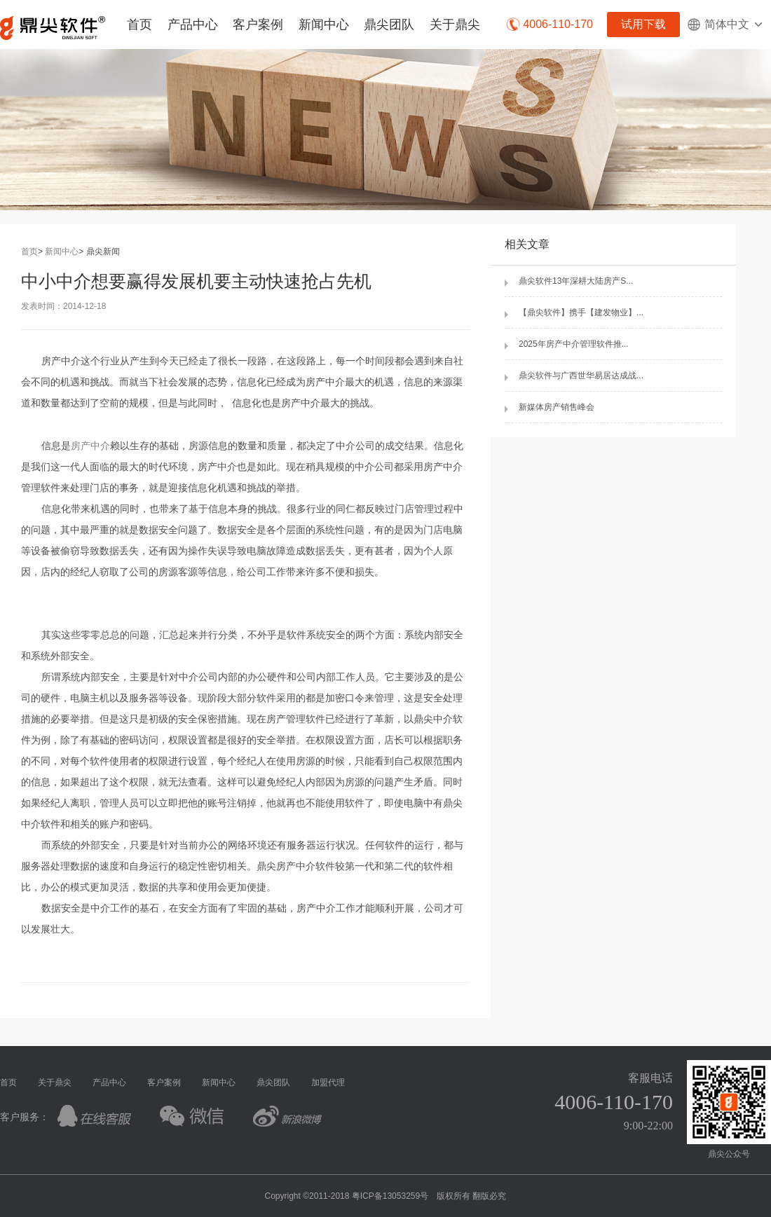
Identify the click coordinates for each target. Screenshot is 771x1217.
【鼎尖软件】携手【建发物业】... (581, 312)
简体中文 (725, 25)
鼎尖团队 (389, 25)
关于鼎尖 (455, 25)
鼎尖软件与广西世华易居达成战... (581, 375)
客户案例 (258, 25)
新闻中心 (324, 25)
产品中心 (193, 25)
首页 (139, 25)
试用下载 (643, 24)
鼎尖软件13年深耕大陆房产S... (576, 281)
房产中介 (90, 445)
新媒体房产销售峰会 (556, 407)
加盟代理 (328, 1082)
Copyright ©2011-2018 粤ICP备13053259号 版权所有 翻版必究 (386, 1196)
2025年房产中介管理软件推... (574, 344)
